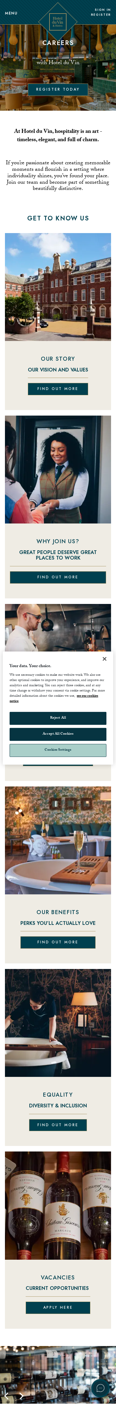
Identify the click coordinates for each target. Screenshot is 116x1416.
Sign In (103, 10)
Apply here (58, 1307)
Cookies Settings (58, 750)
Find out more (57, 389)
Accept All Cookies (58, 734)
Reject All (58, 718)
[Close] (104, 659)
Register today (57, 89)
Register (101, 15)
